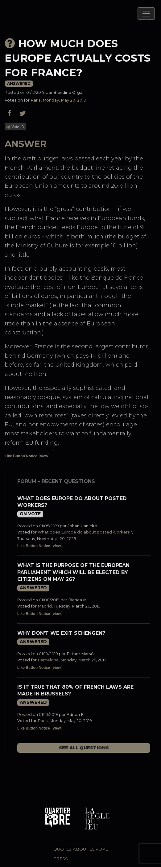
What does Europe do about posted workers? (85, 532)
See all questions (84, 748)
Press (60, 858)
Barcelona (48, 660)
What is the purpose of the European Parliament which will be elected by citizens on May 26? (73, 572)
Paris (43, 720)
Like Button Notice (21, 456)
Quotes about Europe (80, 849)
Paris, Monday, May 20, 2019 (58, 100)
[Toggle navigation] (146, 13)
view (44, 456)
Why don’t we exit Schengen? (61, 633)
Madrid (45, 606)
